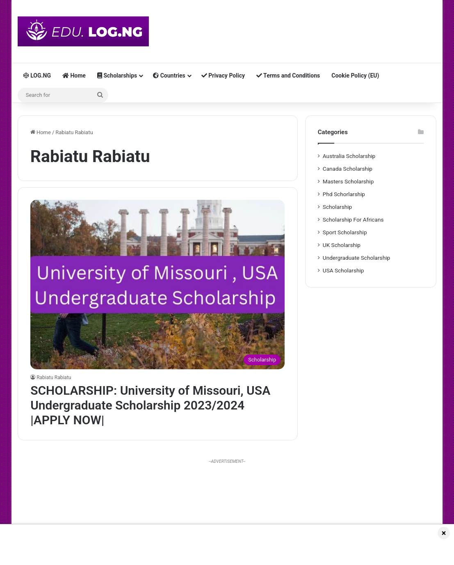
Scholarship (337, 207)
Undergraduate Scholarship (356, 257)
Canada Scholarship (347, 168)
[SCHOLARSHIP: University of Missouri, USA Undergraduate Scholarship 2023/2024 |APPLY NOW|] (157, 284)
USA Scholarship (343, 270)
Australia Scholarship (349, 156)
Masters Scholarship (348, 181)
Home (74, 75)
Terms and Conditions (288, 75)
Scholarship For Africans (353, 219)
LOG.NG (37, 75)
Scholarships (117, 75)
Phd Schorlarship (344, 194)
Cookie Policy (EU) (355, 75)
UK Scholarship (341, 245)
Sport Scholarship (345, 232)
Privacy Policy (223, 75)
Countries (169, 75)
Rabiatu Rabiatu (54, 377)
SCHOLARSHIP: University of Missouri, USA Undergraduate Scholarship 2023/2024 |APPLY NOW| (150, 405)
